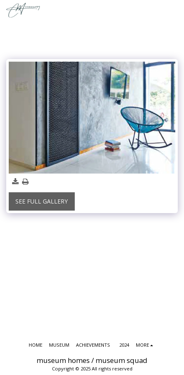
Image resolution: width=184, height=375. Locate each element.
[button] (174, 10)
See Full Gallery (41, 201)
